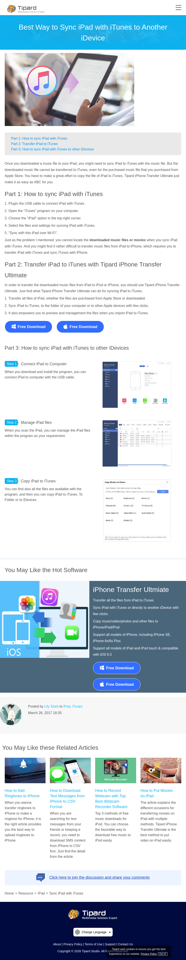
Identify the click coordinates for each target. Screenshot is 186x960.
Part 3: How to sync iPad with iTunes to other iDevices (52, 149)
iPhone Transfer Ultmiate (131, 589)
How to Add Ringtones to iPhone (22, 793)
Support (110, 944)
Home (9, 893)
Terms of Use (93, 944)
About (57, 944)
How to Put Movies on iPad (156, 793)
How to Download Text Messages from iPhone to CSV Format (67, 798)
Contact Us (125, 944)
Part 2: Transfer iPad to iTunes (34, 144)
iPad (66, 706)
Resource (26, 893)
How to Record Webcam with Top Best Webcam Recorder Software (111, 798)
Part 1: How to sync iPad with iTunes (39, 138)
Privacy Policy (72, 944)
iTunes (77, 706)
